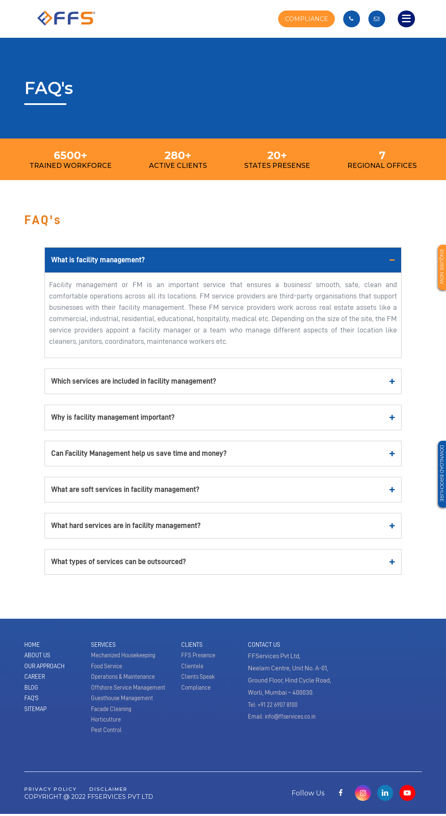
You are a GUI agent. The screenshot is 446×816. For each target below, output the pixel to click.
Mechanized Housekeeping (127, 657)
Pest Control (108, 742)
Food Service (108, 670)
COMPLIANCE (304, 19)
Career (36, 681)
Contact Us (266, 645)
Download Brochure (441, 480)
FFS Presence (200, 657)
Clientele (193, 670)
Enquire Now (441, 270)
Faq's (32, 706)
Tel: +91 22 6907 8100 (275, 706)
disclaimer (119, 790)
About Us (38, 657)
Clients (193, 645)
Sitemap (37, 718)
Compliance (197, 693)
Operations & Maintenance (127, 681)
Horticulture (107, 730)
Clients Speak (200, 681)
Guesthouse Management (126, 706)
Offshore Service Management (132, 693)
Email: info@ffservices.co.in (286, 718)
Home (33, 645)
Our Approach (47, 670)
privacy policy (54, 790)
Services (105, 645)
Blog (32, 693)
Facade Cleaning (114, 718)
